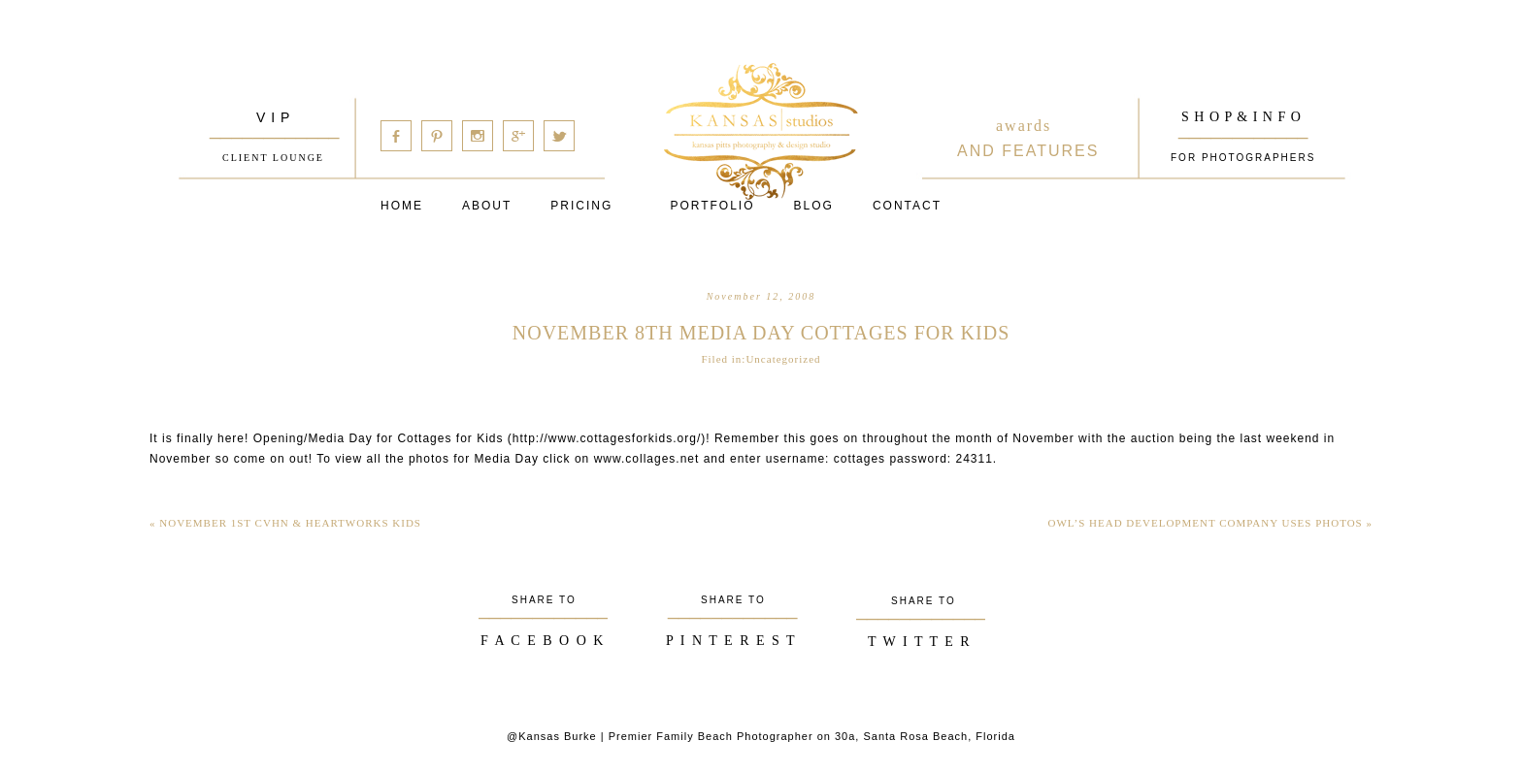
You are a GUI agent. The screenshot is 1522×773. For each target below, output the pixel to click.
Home (401, 205)
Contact (907, 205)
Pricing (581, 205)
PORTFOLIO (712, 205)
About (487, 205)
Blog (814, 205)
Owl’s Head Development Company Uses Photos (1210, 523)
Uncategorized (782, 359)
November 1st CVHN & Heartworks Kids (285, 523)
